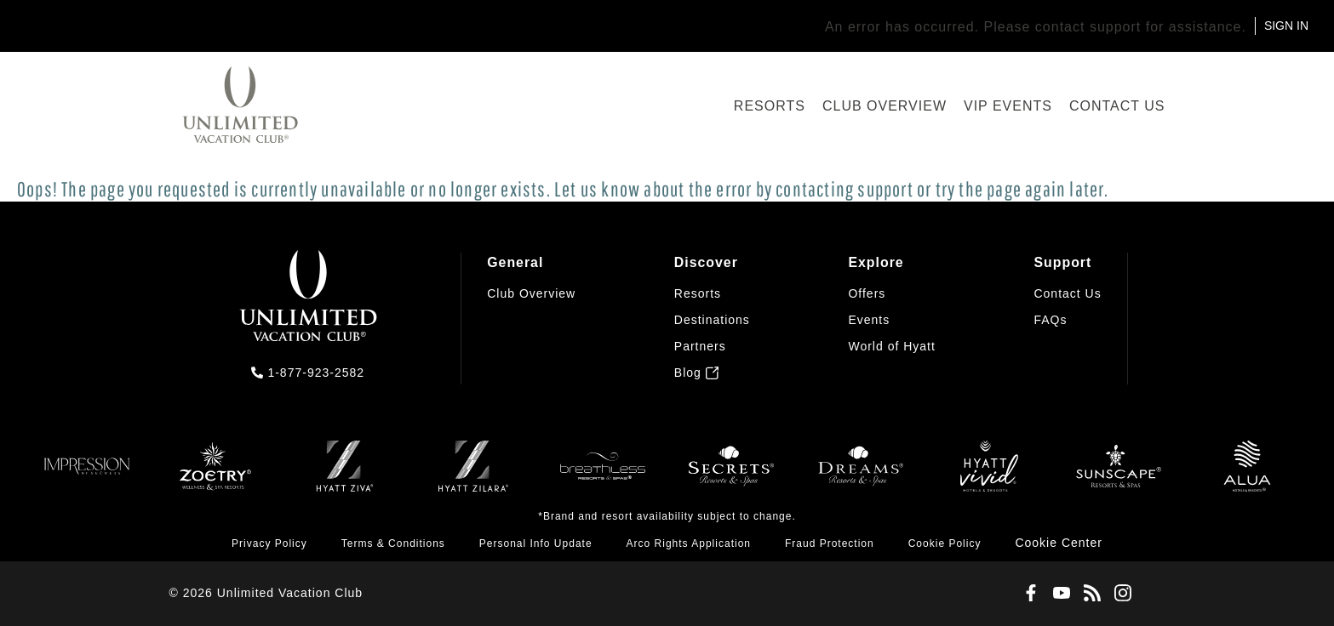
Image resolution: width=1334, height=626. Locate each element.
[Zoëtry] (215, 475)
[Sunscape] (1118, 475)
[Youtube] (1058, 593)
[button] (1058, 543)
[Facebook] (1027, 593)
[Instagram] (1119, 593)
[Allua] (1247, 475)
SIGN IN (1286, 25)
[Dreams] (860, 475)
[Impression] (86, 475)
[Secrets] (731, 475)
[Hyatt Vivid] (989, 475)
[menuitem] (531, 318)
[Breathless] (602, 475)
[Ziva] (344, 475)
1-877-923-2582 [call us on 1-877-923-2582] (315, 372)
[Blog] (1088, 593)
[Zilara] (473, 475)
